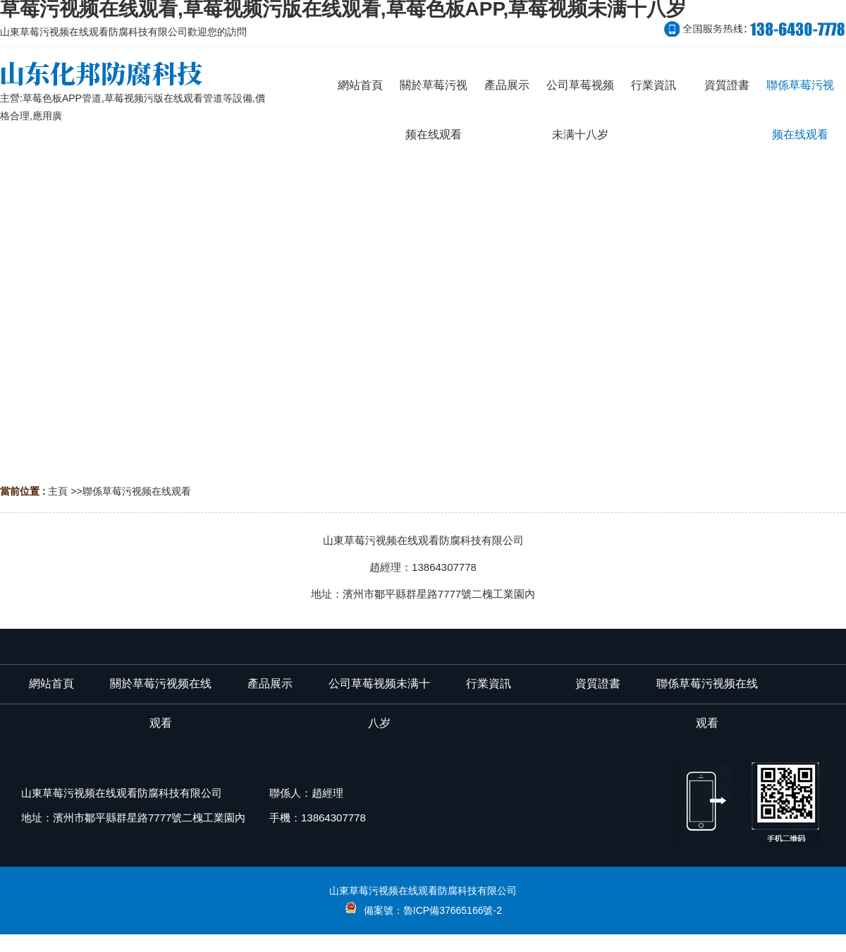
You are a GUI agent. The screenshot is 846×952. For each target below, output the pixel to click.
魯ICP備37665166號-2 (452, 910)
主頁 (58, 491)
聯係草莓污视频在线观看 (136, 491)
